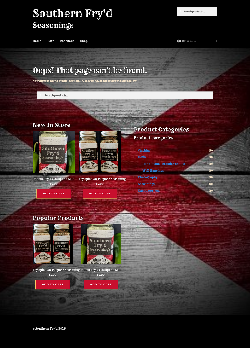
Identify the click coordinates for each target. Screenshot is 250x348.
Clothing (144, 150)
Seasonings (146, 184)
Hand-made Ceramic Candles (164, 164)
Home (37, 41)
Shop (84, 41)
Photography (147, 177)
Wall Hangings (153, 170)
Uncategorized (149, 190)
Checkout (67, 41)
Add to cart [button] (54, 193)
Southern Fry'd (72, 13)
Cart (51, 41)
